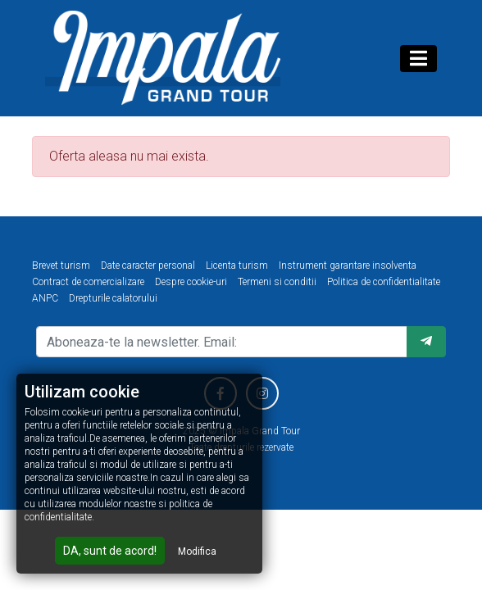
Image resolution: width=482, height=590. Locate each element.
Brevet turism (61, 265)
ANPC (45, 298)
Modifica (197, 551)
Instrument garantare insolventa (347, 265)
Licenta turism (237, 265)
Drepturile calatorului (113, 298)
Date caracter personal (148, 265)
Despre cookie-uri (191, 282)
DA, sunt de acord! (110, 550)
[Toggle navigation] (418, 58)
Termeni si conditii (277, 282)
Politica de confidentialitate (383, 282)
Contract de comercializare (88, 282)
